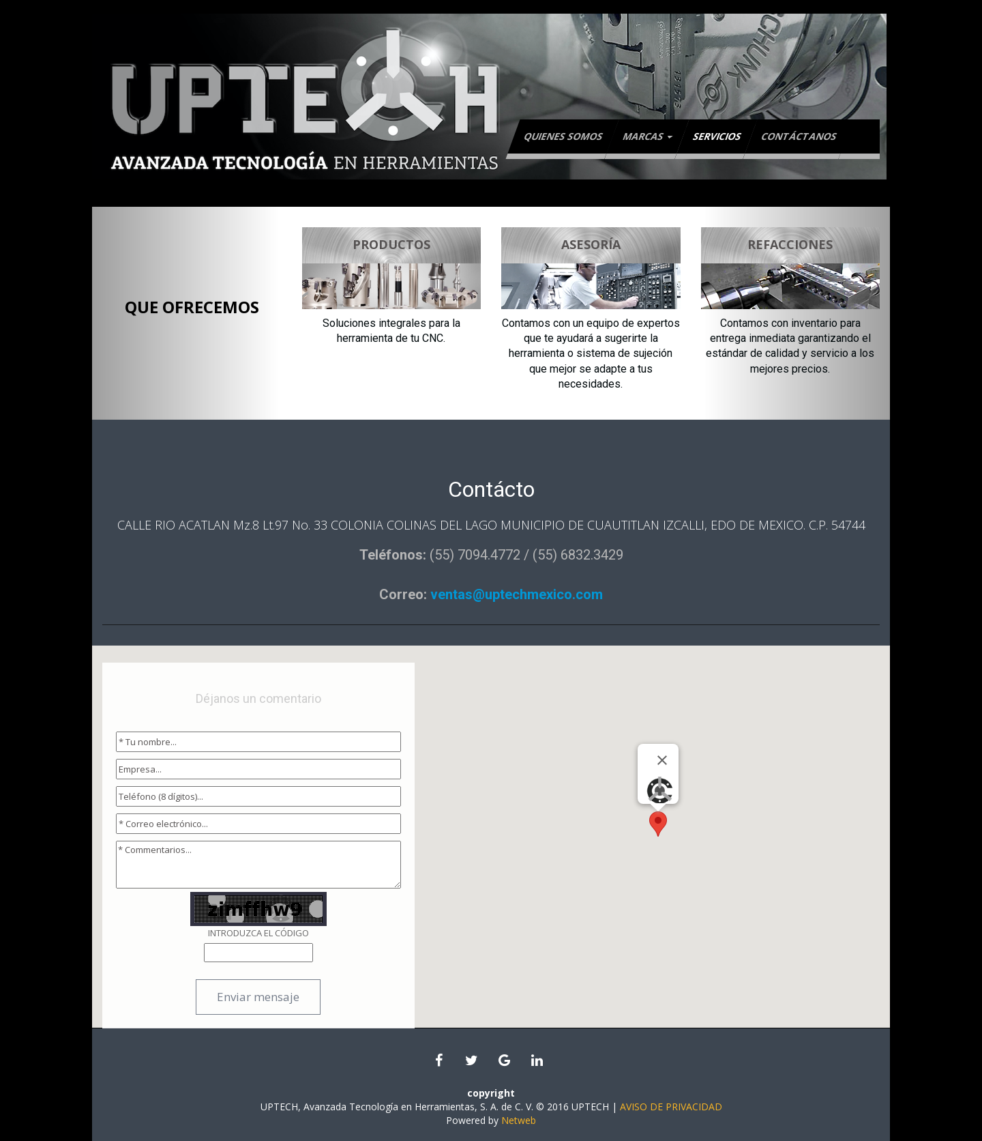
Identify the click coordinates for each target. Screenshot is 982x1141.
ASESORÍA (591, 244)
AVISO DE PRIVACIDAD (671, 1106)
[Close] (662, 760)
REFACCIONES (790, 244)
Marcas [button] (647, 136)
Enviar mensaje (258, 997)
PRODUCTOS (391, 244)
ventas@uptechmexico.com (515, 594)
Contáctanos (799, 136)
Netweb (518, 1120)
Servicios (717, 136)
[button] (658, 824)
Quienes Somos (563, 136)
